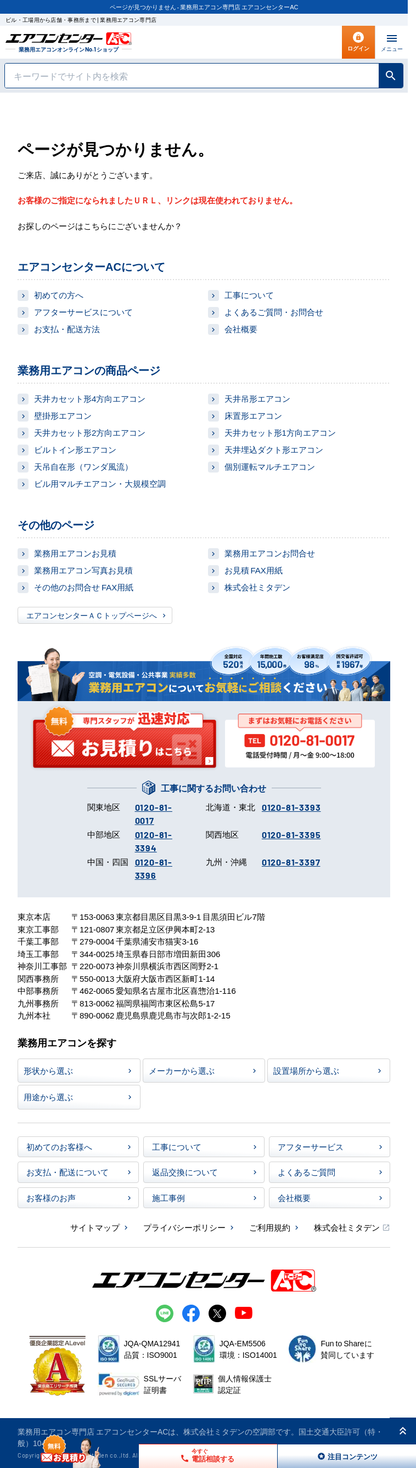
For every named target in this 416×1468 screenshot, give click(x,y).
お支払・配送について (67, 1171)
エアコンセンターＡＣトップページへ (91, 615)
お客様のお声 (51, 1197)
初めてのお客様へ (59, 1146)
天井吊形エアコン (257, 398)
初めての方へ (58, 294)
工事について (249, 294)
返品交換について (185, 1171)
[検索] (391, 76)
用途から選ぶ (48, 1096)
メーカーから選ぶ (182, 1070)
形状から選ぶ (48, 1070)
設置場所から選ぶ (306, 1070)
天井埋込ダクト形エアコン (273, 449)
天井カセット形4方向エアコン (89, 398)
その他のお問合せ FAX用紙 (83, 587)
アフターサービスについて (83, 311)
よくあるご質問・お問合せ (273, 311)
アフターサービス (311, 1146)
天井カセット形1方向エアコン (280, 432)
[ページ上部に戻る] (403, 1431)
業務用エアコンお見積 (75, 553)
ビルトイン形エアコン (75, 449)
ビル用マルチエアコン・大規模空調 (100, 483)
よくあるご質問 (306, 1171)
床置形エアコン (253, 415)
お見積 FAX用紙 (253, 570)
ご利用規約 (269, 1227)
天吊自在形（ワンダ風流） (83, 466)
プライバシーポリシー (184, 1227)
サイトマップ (95, 1227)
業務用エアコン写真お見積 (83, 570)
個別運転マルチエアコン (269, 466)
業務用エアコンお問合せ (269, 553)
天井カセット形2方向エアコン (89, 432)
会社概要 (240, 328)
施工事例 (168, 1197)
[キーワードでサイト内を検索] (192, 76)
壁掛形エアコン (63, 415)
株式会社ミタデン (257, 587)
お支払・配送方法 (67, 328)
